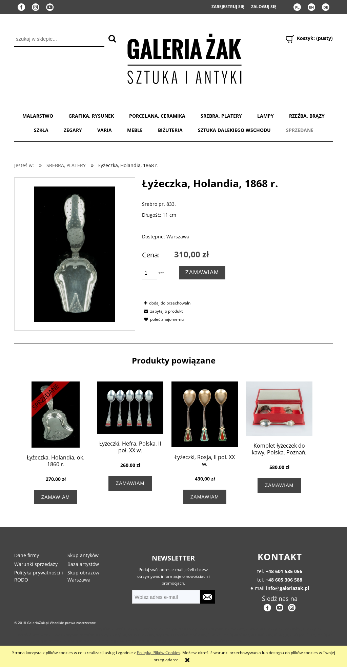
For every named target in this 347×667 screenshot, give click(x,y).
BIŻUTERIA (170, 130)
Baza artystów (83, 564)
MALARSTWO (37, 116)
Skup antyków (83, 555)
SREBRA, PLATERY (221, 116)
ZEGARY (73, 130)
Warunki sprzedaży (36, 564)
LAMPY (265, 116)
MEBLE (135, 130)
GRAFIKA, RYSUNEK (91, 116)
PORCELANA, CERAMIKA (157, 116)
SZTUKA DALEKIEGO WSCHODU (234, 130)
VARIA (104, 130)
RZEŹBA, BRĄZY (307, 116)
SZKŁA (41, 130)
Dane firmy (26, 555)
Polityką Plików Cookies (158, 652)
